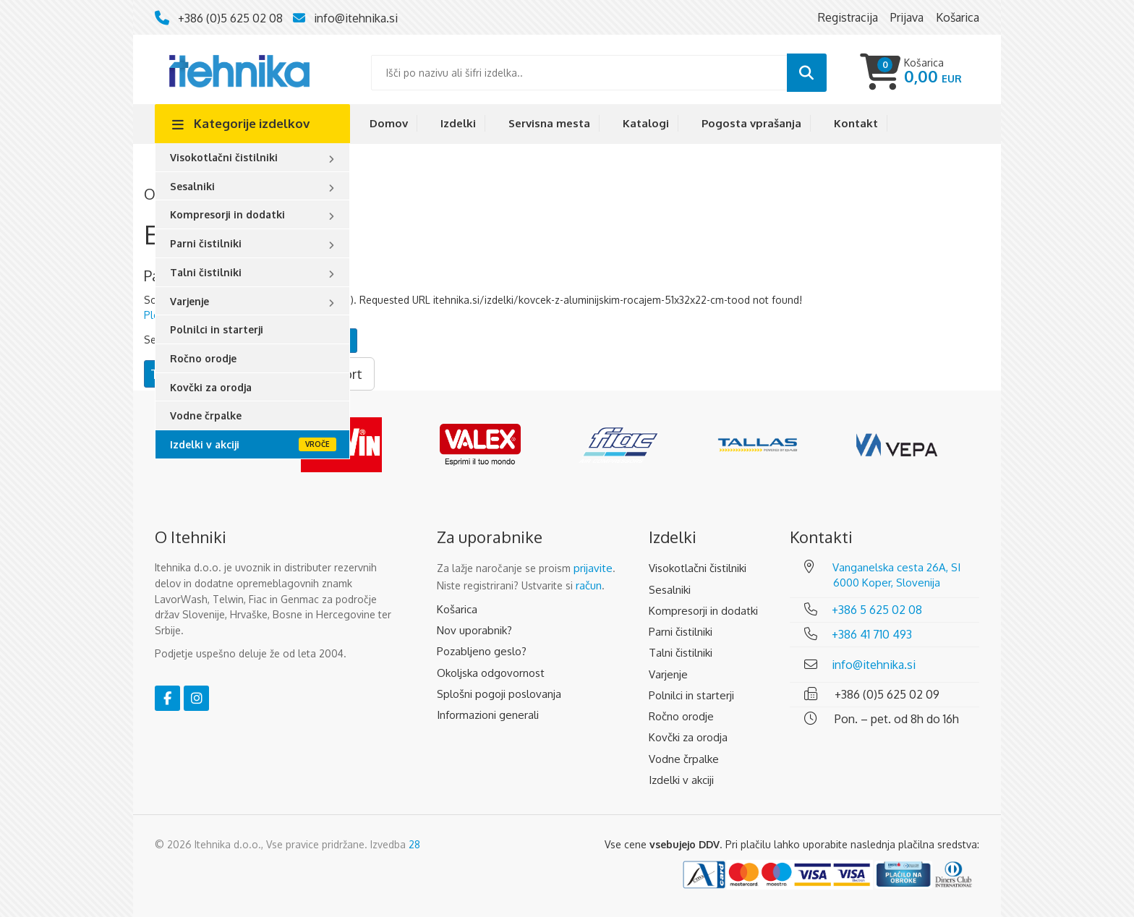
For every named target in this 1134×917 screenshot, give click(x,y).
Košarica (457, 609)
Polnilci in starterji (216, 329)
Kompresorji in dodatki (227, 214)
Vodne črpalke (206, 415)
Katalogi (646, 123)
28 (414, 844)
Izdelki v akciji (204, 444)
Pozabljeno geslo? (481, 651)
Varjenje (189, 301)
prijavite (593, 568)
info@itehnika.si (356, 18)
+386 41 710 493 (872, 634)
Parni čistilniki (206, 243)
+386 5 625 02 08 (877, 609)
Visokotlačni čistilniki (224, 157)
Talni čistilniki (206, 272)
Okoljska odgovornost (491, 673)
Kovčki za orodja (211, 387)
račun (589, 585)
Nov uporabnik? (474, 630)
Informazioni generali (488, 715)
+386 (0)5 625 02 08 (230, 18)
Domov (389, 123)
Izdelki (458, 123)
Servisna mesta (549, 123)
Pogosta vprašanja (751, 123)
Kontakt (856, 123)
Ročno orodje (203, 358)
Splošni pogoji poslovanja (499, 694)
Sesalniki (192, 186)
